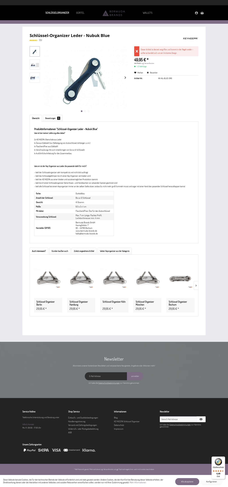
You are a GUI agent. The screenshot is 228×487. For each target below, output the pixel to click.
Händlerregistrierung (76, 421)
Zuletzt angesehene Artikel (84, 251)
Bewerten (152, 72)
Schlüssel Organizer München (145, 303)
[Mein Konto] (196, 14)
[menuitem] (57, 12)
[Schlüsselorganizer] (57, 12)
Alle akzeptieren (187, 481)
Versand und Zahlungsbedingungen (82, 425)
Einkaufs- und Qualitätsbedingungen (83, 417)
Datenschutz (119, 425)
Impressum (118, 428)
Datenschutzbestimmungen (109, 383)
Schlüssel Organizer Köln (114, 301)
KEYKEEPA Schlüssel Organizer (127, 421)
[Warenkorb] (202, 14)
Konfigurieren (211, 481)
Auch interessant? (39, 251)
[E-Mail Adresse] (106, 376)
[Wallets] (147, 12)
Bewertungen (52, 118)
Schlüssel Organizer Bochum (178, 303)
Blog (116, 417)
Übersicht (35, 118)
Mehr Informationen (138, 482)
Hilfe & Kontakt (28, 424)
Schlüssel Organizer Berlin (45, 303)
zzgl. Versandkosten (147, 63)
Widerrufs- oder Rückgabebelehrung (83, 428)
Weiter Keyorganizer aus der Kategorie (114, 251)
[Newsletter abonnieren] (201, 419)
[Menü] (223, 458)
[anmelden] (135, 376)
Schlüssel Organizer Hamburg (79, 303)
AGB (70, 432)
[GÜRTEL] (80, 12)
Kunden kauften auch (60, 251)
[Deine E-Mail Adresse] (178, 419)
